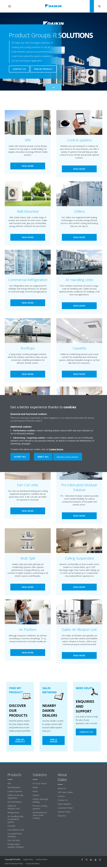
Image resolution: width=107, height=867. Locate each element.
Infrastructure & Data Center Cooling (40, 815)
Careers (61, 796)
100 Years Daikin (65, 792)
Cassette (11, 826)
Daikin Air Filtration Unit (14, 807)
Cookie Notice (56, 449)
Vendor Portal (64, 811)
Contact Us (63, 800)
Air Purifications (15, 802)
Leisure (36, 795)
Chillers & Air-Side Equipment (15, 796)
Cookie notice (41, 859)
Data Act (62, 815)
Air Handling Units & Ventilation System (15, 819)
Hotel (35, 791)
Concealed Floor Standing (15, 835)
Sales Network (64, 804)
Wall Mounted (14, 787)
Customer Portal (65, 808)
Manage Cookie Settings (67, 456)
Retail (35, 787)
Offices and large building (40, 800)
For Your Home (40, 783)
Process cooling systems (40, 807)
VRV (9, 783)
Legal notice (28, 859)
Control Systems (15, 791)
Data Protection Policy (14, 863)
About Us (62, 788)
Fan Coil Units (14, 840)
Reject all (43, 456)
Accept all (20, 456)
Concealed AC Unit (16, 829)
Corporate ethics (33, 863)
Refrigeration (13, 812)
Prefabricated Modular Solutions (16, 845)
